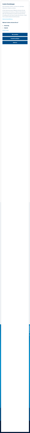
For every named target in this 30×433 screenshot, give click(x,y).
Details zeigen (5, 30)
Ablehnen (15, 42)
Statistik (6, 28)
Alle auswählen (15, 34)
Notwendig (6, 25)
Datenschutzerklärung (7, 19)
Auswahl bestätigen (15, 38)
